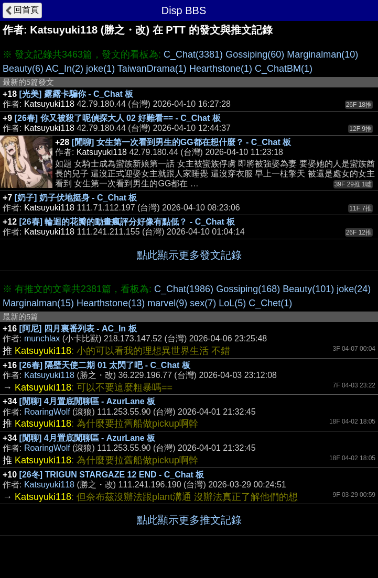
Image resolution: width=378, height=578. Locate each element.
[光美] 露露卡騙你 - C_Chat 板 (76, 94)
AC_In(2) (64, 68)
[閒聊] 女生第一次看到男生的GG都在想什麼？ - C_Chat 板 (181, 142)
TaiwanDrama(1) (152, 68)
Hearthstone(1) (220, 68)
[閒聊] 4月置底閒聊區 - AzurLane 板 (87, 401)
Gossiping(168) (248, 289)
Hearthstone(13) (111, 303)
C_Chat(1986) (183, 289)
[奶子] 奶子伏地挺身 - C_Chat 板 (76, 197)
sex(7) (203, 303)
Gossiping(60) (254, 54)
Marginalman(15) (38, 303)
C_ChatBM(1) (283, 68)
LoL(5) (232, 303)
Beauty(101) (308, 289)
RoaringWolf (47, 411)
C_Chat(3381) (193, 54)
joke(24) (354, 289)
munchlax (42, 338)
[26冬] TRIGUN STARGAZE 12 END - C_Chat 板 (111, 474)
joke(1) (100, 68)
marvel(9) (167, 303)
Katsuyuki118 (49, 375)
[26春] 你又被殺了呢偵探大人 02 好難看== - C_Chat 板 (118, 118)
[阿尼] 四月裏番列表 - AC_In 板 (78, 328)
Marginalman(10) (322, 54)
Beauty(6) (23, 68)
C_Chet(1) (270, 303)
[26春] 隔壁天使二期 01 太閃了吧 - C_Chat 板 (104, 365)
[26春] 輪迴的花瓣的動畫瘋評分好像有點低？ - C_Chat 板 (127, 221)
